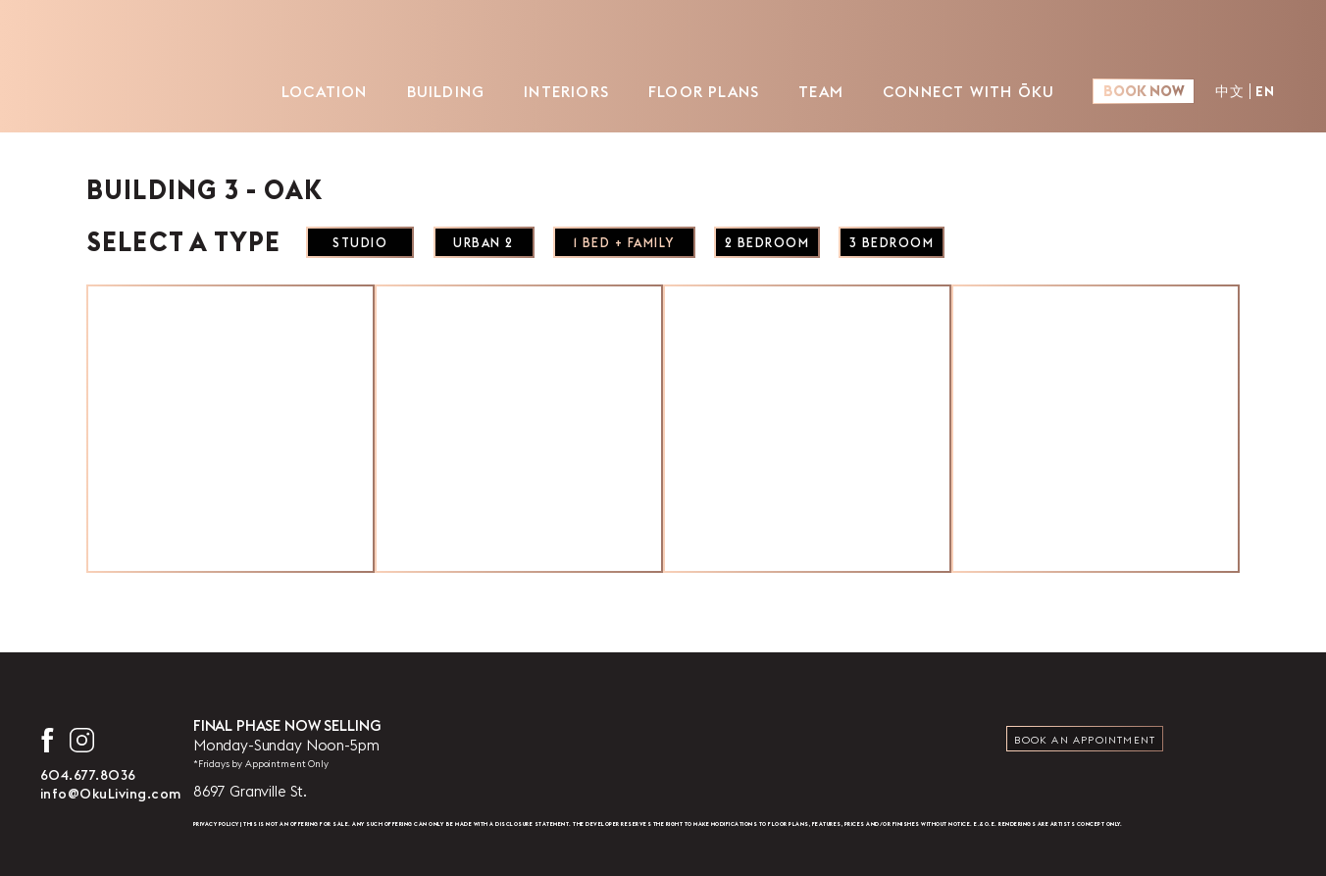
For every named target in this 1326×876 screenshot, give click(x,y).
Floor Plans (685, 91)
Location (306, 91)
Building (426, 91)
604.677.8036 (88, 775)
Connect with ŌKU (950, 91)
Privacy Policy (216, 824)
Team (802, 91)
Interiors (547, 91)
